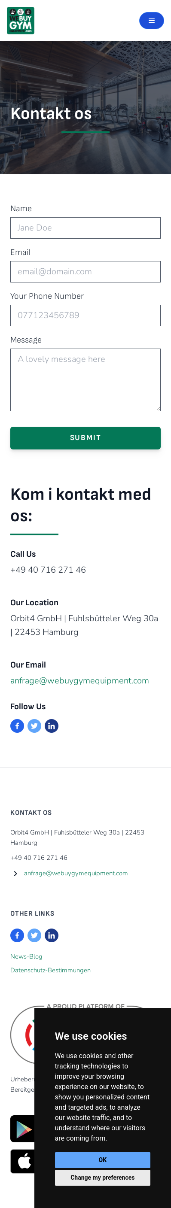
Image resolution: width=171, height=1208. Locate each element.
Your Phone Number (47, 296)
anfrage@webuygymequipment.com (79, 680)
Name (21, 208)
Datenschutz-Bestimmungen (50, 970)
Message (26, 340)
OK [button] (103, 1159)
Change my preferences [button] (102, 1177)
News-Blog (26, 956)
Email (20, 252)
